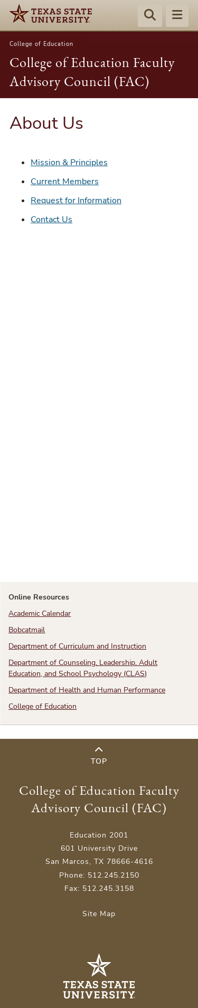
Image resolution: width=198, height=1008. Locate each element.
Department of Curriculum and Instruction (77, 646)
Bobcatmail (26, 630)
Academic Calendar (39, 613)
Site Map (99, 914)
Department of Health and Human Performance (86, 690)
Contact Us (51, 219)
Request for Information (76, 200)
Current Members (65, 181)
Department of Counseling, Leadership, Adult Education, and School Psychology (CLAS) (82, 668)
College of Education (41, 44)
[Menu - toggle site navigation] (177, 16)
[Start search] (150, 16)
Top (99, 756)
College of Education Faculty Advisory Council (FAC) (99, 799)
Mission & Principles (69, 162)
